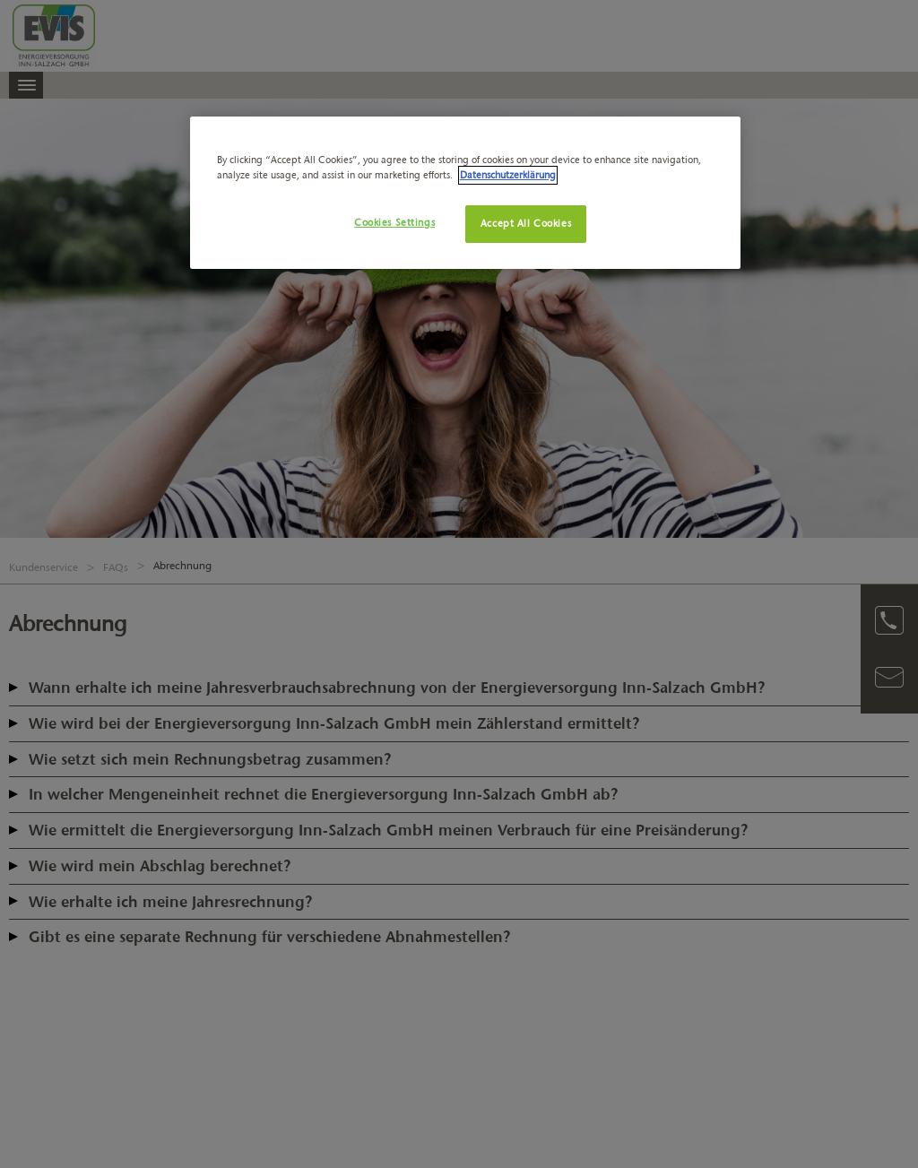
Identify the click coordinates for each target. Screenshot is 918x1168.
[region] (465, 193)
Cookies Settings (394, 222)
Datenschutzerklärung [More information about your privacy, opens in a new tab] (508, 175)
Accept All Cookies (526, 223)
